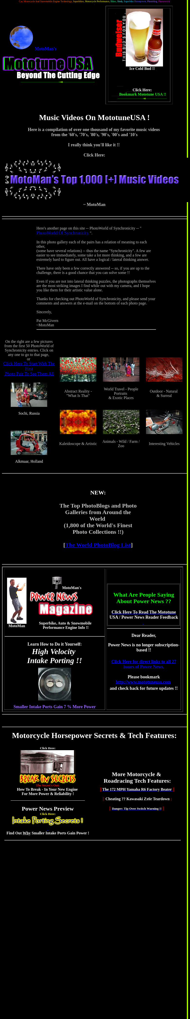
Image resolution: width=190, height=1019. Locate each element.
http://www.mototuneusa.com (143, 682)
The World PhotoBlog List (98, 545)
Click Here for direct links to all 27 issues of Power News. (143, 664)
